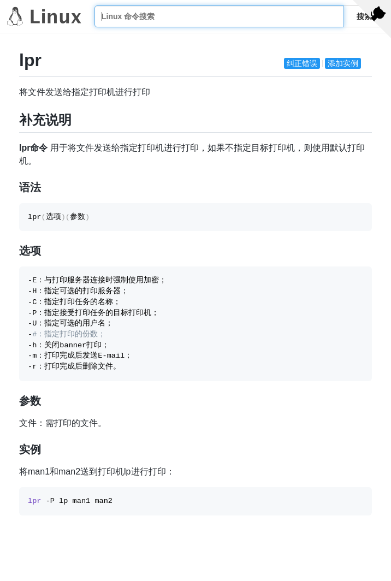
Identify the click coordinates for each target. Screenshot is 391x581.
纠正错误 (302, 63)
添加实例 (343, 63)
